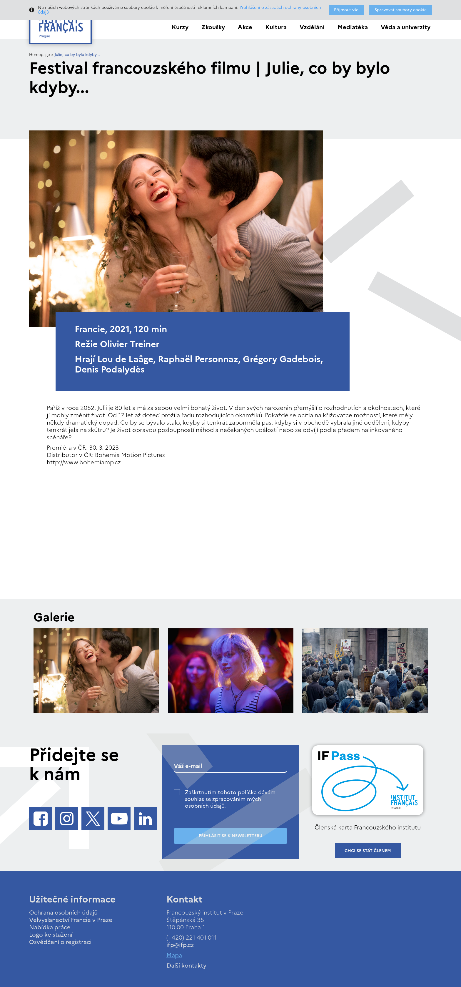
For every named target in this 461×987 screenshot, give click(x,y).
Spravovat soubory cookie (401, 10)
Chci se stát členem (368, 851)
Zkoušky (213, 27)
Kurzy (180, 27)
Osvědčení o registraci (60, 942)
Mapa (174, 955)
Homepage (39, 54)
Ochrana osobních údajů (63, 912)
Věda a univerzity (405, 27)
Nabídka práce (50, 927)
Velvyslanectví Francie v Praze (70, 919)
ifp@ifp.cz (180, 944)
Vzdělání (312, 27)
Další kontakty (186, 965)
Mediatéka (353, 27)
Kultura (276, 27)
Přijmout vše (346, 10)
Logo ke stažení (50, 934)
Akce (245, 27)
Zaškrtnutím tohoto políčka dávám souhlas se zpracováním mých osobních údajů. (230, 799)
